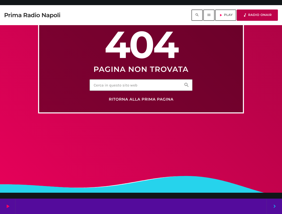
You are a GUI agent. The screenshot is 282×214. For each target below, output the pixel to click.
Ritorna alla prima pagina (141, 99)
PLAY (226, 15)
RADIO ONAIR (257, 15)
